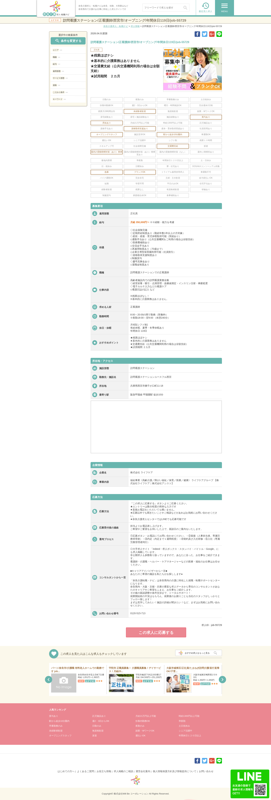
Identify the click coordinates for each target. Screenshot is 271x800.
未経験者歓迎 (56, 730)
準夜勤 (182, 721)
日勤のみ (96, 726)
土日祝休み (184, 726)
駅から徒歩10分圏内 (59, 721)
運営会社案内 (143, 771)
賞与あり (53, 716)
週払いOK (141, 735)
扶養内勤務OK (143, 721)
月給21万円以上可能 (146, 716)
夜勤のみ (140, 726)
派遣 (94, 735)
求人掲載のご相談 (123, 771)
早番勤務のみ (56, 726)
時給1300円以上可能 (189, 716)
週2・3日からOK (100, 721)
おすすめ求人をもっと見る (197, 653)
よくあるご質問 (85, 771)
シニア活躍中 (185, 730)
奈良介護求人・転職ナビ (115, 26)
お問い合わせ (206, 771)
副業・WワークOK (145, 730)
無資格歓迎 (98, 730)
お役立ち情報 (104, 771)
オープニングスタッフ (60, 735)
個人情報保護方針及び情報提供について (174, 771)
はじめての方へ (66, 771)
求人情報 (135, 26)
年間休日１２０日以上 (190, 735)
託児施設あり (99, 716)
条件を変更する (68, 40)
